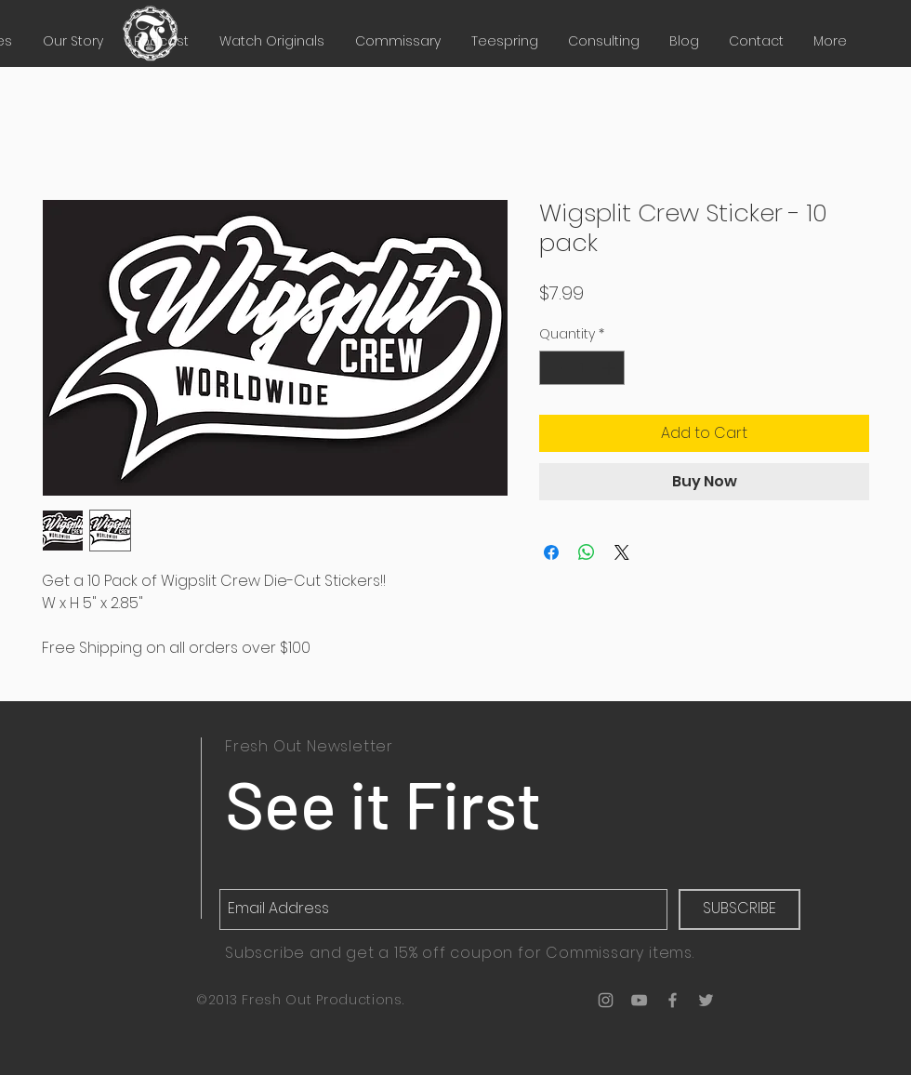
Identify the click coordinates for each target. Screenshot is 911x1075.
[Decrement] (553, 368)
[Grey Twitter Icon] (706, 1000)
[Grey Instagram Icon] (605, 1000)
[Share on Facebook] (551, 552)
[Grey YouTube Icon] (639, 1000)
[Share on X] (622, 552)
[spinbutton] (582, 368)
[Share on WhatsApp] (586, 552)
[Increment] (610, 368)
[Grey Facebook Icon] (672, 1000)
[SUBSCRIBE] (739, 909)
